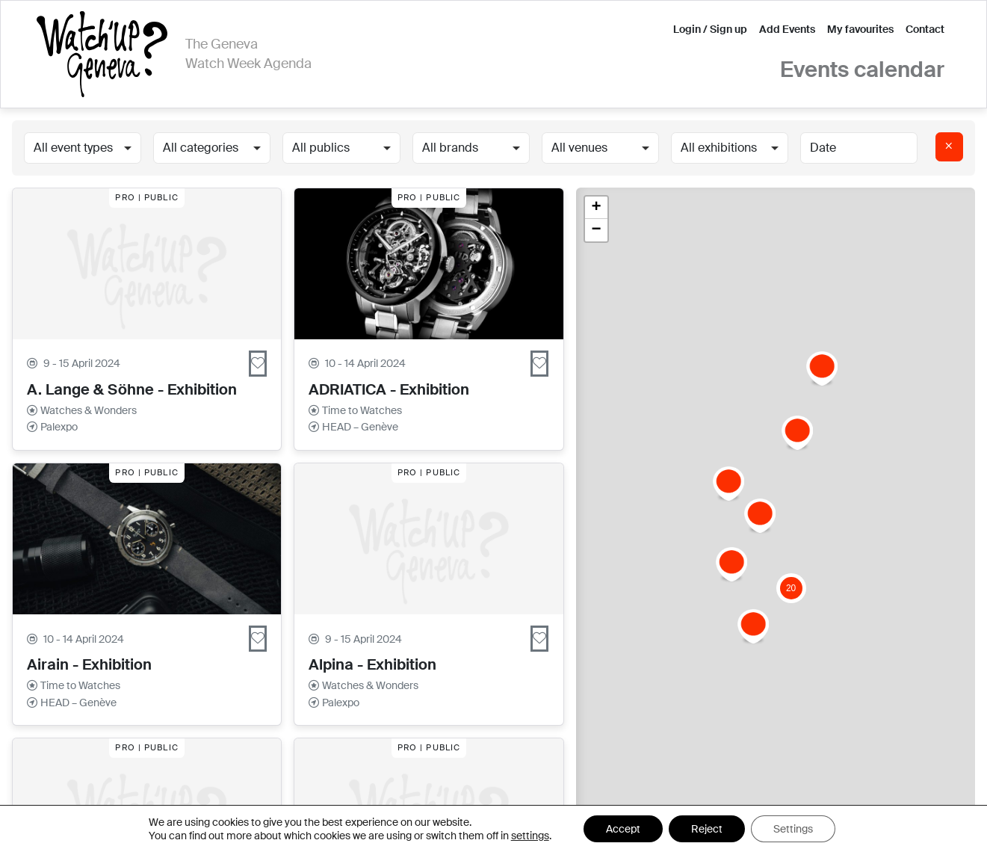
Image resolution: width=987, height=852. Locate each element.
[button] (797, 433)
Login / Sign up (710, 29)
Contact (925, 29)
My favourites (860, 29)
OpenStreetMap (939, 835)
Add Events (787, 29)
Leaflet (872, 835)
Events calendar (862, 70)
